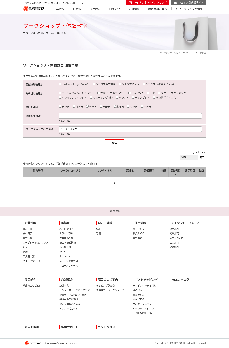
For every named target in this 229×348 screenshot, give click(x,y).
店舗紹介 (134, 8)
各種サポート (69, 327)
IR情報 (77, 8)
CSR (98, 228)
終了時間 (190, 170)
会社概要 (27, 233)
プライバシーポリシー (54, 343)
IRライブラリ (66, 233)
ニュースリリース (68, 265)
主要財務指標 (66, 238)
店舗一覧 (64, 285)
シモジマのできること (185, 223)
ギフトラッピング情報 (189, 8)
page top (114, 210)
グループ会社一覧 (32, 261)
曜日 (164, 170)
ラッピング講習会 (105, 285)
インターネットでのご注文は (74, 290)
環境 (98, 233)
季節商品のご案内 (32, 285)
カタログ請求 (106, 327)
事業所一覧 (29, 256)
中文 (81, 2)
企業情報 (59, 8)
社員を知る (138, 233)
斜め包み (137, 290)
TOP (158, 52)
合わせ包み (138, 294)
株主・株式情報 (67, 242)
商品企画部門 (177, 238)
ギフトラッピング (146, 279)
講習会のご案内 (157, 8)
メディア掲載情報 (68, 261)
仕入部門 (174, 242)
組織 (25, 251)
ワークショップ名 (71, 170)
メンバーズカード (68, 308)
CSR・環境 (105, 223)
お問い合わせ (33, 2)
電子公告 (64, 251)
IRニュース (65, 256)
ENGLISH (69, 2)
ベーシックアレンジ (143, 308)
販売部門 (174, 228)
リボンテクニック (142, 303)
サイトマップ (73, 343)
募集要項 (137, 238)
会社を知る (138, 228)
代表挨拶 (27, 228)
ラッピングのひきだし (144, 285)
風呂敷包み (138, 299)
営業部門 (174, 233)
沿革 (25, 247)
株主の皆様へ (66, 228)
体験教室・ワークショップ (110, 290)
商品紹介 (114, 8)
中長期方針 (65, 247)
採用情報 (95, 8)
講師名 (130, 170)
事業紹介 (27, 238)
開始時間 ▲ (176, 172)
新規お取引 (32, 327)
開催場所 (38, 170)
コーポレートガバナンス (36, 242)
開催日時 (149, 170)
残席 (201, 170)
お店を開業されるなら (71, 303)
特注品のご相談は (68, 299)
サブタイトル (104, 170)
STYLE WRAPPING (142, 313)
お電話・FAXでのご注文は (72, 294)
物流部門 (174, 247)
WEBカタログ (53, 2)
